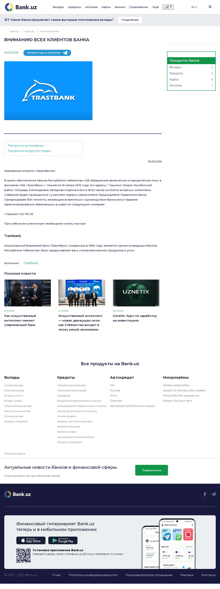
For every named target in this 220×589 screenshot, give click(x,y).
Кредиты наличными (70, 429)
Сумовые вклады (15, 385)
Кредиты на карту (68, 434)
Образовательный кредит (73, 390)
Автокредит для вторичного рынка (79, 413)
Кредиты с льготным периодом (77, 423)
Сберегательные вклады (20, 405)
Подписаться (151, 472)
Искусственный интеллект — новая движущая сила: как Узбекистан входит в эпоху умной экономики (80, 322)
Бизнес (120, 7)
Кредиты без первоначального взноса (81, 400)
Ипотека (91, 7)
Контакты (208, 577)
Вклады (58, 7)
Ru (194, 7)
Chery (113, 395)
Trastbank (12, 236)
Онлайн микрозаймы (176, 385)
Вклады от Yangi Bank (18, 421)
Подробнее (130, 19)
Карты (106, 7)
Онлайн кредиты (68, 418)
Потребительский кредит (73, 385)
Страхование (138, 7)
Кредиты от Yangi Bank (72, 444)
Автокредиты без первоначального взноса (80, 407)
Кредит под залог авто (177, 400)
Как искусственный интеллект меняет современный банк (20, 320)
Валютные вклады (15, 390)
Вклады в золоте (15, 395)
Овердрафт (64, 395)
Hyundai (115, 390)
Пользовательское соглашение (149, 577)
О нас (56, 577)
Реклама (187, 577)
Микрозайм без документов (181, 395)
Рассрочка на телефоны (26, 145)
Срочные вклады (15, 416)
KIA (112, 385)
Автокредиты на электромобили (78, 439)
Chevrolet (116, 400)
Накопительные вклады (19, 411)
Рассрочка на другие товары (29, 151)
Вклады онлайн (14, 400)
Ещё (156, 7)
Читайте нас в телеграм (43, 52)
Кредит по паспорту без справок (184, 390)
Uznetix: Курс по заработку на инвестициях (135, 318)
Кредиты (74, 7)
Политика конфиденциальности (93, 577)
